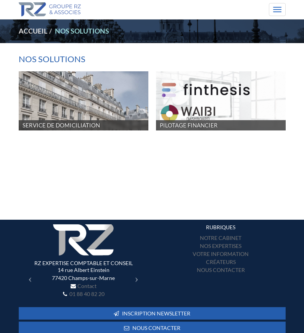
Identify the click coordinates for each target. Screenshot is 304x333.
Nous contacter (221, 270)
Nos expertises (220, 246)
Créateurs (221, 262)
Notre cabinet (220, 238)
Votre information (221, 254)
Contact (87, 286)
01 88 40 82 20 (87, 294)
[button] (28, 277)
